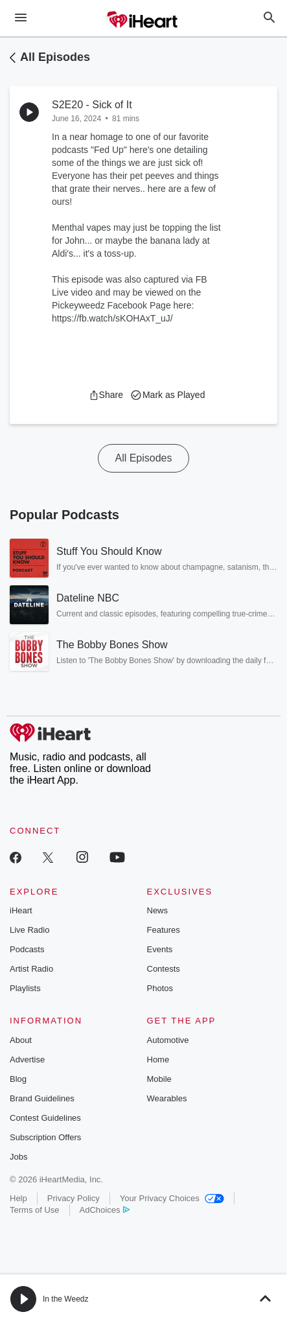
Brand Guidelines (42, 1098)
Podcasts (27, 949)
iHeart (21, 910)
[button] (106, 395)
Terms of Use (35, 1210)
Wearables (167, 1098)
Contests (163, 969)
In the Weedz (66, 1299)
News (157, 910)
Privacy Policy (73, 1198)
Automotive (168, 1040)
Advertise (27, 1059)
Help (18, 1198)
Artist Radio (31, 969)
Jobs (18, 1157)
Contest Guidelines (45, 1118)
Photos (160, 988)
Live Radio (29, 930)
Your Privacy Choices (172, 1198)
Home (158, 1059)
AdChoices (105, 1210)
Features (163, 930)
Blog (18, 1079)
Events (160, 949)
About (21, 1040)
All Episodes (55, 57)
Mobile (159, 1079)
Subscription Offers (45, 1137)
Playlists (25, 988)
